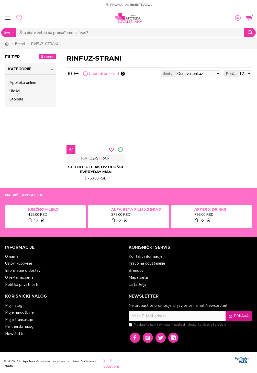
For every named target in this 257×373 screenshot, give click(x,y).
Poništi (49, 57)
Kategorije (19, 69)
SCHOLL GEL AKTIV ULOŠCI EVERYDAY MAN (95, 169)
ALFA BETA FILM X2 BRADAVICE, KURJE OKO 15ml (139, 209)
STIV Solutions (111, 363)
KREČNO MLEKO (43, 209)
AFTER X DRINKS (210, 209)
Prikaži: (231, 74)
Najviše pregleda (23, 195)
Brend (20, 43)
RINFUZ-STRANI (95, 158)
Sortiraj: (168, 74)
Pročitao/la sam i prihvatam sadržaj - (178, 324)
